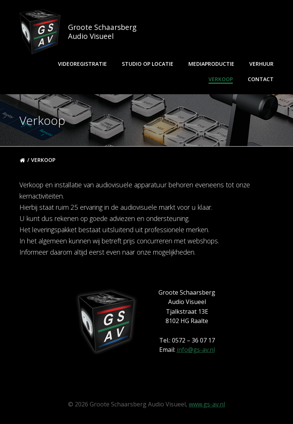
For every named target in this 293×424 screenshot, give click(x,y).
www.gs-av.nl (207, 404)
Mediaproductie (211, 63)
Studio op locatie (147, 63)
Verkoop (221, 79)
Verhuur (261, 63)
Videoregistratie (82, 63)
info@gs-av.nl (196, 349)
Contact (261, 79)
